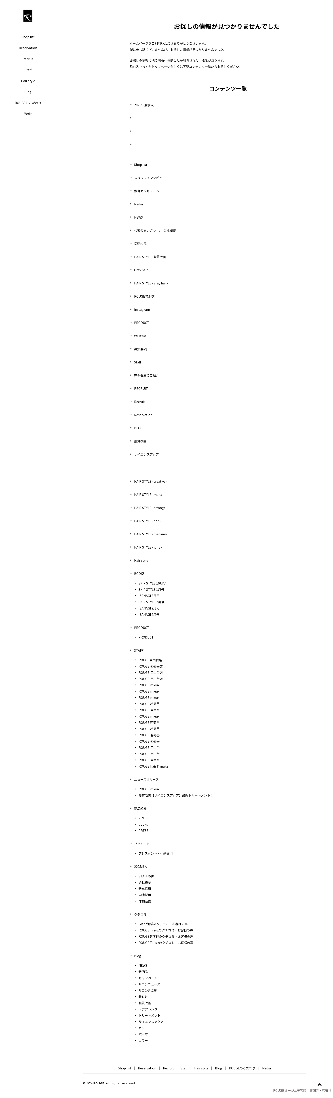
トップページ (161, 66)
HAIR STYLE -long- (148, 547)
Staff (28, 70)
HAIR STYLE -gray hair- (151, 283)
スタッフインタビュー (149, 177)
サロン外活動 (148, 990)
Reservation (28, 48)
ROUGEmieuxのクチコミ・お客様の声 (166, 930)
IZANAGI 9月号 (149, 608)
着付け (143, 996)
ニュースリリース (146, 779)
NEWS (138, 217)
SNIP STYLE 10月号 (152, 583)
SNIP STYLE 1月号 (151, 589)
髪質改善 (140, 441)
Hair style (28, 81)
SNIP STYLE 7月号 (151, 602)
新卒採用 (145, 888)
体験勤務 (145, 901)
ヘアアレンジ (148, 1009)
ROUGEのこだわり (28, 102)
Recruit (28, 58)
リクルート (142, 843)
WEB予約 (140, 336)
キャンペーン (148, 978)
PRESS (143, 818)
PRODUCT (141, 322)
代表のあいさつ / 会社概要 (155, 230)
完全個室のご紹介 (146, 375)
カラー (143, 1040)
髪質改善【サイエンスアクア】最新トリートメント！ (176, 795)
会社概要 (145, 882)
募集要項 (140, 349)
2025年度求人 (144, 105)
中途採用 (145, 895)
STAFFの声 (146, 876)
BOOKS (139, 573)
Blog (28, 92)
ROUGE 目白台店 (151, 672)
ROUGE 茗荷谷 (149, 703)
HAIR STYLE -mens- (148, 494)
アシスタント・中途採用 (156, 853)
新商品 (143, 971)
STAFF (138, 650)
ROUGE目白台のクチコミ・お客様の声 (166, 942)
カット (143, 1028)
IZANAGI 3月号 (149, 595)
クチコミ (140, 914)
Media (28, 113)
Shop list (28, 37)
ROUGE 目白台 (149, 710)
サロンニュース (149, 984)
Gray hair (141, 270)
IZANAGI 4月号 (149, 614)
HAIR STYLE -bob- (147, 521)
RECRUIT (141, 388)
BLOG (138, 428)
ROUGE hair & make (153, 766)
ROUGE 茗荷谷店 (151, 666)
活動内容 (140, 243)
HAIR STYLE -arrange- (150, 507)
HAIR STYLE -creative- (150, 481)
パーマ (143, 1034)
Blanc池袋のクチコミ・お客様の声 (163, 924)
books (143, 824)
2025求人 (141, 866)
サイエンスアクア (146, 454)
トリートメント (149, 1015)
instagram (142, 309)
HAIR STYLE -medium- (150, 534)
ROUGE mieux (149, 685)
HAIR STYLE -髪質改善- (150, 257)
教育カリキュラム (146, 191)
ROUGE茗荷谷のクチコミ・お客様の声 (166, 936)
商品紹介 (140, 808)
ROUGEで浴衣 (144, 296)
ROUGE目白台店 (150, 660)
